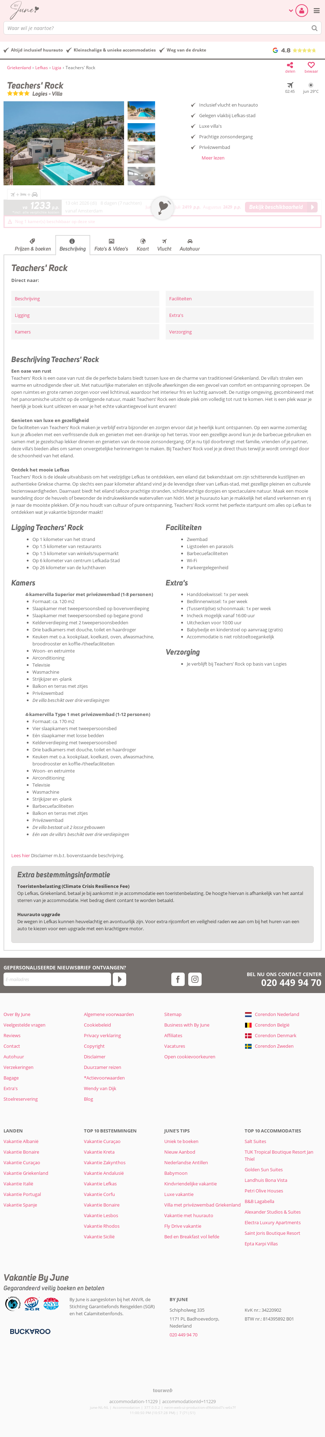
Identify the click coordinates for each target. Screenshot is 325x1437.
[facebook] (178, 979)
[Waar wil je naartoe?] (162, 28)
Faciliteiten (180, 298)
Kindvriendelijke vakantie (190, 1183)
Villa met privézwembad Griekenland (202, 1205)
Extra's (176, 315)
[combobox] (162, 28)
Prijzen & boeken (33, 249)
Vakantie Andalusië (104, 1173)
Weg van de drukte (186, 50)
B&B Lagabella (259, 1201)
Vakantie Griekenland (26, 1173)
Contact (12, 1046)
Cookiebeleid (97, 1025)
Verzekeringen (18, 1067)
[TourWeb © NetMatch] (162, 1390)
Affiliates (173, 1035)
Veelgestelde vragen (24, 1025)
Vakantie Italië (18, 1183)
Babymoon (176, 1173)
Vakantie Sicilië (99, 1236)
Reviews (12, 1035)
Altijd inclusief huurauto (37, 50)
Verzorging (180, 332)
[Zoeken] (314, 28)
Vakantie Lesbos (101, 1215)
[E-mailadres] (57, 979)
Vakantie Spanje (20, 1205)
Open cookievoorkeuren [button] (189, 1056)
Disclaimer (94, 1056)
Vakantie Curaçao (22, 1162)
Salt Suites (255, 1141)
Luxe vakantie (179, 1194)
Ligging (22, 315)
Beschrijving (73, 249)
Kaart (143, 249)
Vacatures (174, 1046)
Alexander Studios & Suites (273, 1212)
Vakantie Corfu (99, 1194)
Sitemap (173, 1014)
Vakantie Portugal (22, 1194)
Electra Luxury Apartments (273, 1222)
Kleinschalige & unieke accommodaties (115, 50)
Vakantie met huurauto (188, 1215)
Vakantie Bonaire (21, 1152)
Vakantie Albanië (21, 1141)
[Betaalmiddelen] (29, 1331)
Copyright (94, 1046)
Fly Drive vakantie (182, 1226)
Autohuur (190, 249)
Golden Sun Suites (264, 1169)
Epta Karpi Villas (261, 1243)
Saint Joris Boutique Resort (272, 1233)
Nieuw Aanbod (179, 1152)
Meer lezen (213, 158)
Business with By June (186, 1025)
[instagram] (195, 979)
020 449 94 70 (291, 982)
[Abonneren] (119, 979)
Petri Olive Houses (264, 1191)
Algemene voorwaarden (109, 1014)
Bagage (11, 1078)
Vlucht (164, 249)
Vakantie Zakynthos (104, 1162)
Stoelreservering (21, 1099)
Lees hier (20, 855)
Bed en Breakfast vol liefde (191, 1236)
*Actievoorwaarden (104, 1078)
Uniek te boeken (181, 1141)
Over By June (17, 1014)
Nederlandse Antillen (186, 1162)
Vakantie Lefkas (100, 1183)
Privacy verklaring (102, 1035)
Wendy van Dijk (100, 1088)
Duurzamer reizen (102, 1067)
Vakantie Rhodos (101, 1226)
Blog (88, 1099)
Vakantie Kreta (99, 1152)
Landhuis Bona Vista (266, 1180)
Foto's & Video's (111, 249)
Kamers (23, 332)
